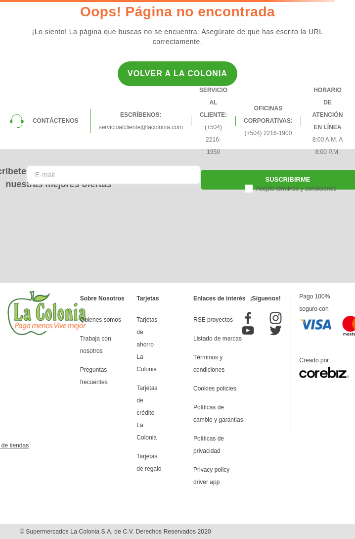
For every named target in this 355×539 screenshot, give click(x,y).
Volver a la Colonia (177, 73)
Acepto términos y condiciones (296, 188)
